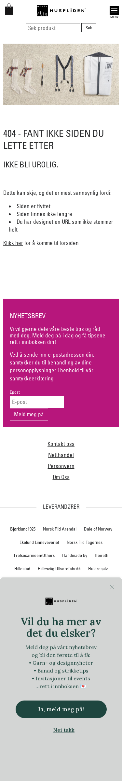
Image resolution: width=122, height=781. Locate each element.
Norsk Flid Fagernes (84, 542)
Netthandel (61, 454)
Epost (15, 392)
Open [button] (114, 10)
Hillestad (22, 569)
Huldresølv (98, 569)
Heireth (101, 555)
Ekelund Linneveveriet (39, 542)
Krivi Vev (84, 595)
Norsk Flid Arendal (59, 529)
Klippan (62, 595)
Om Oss (61, 477)
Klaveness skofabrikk (28, 595)
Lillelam (106, 595)
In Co (31, 582)
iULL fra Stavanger (79, 582)
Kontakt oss (61, 443)
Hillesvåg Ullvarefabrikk (59, 569)
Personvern (61, 465)
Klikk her (13, 242)
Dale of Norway (98, 529)
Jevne (48, 582)
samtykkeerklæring (32, 378)
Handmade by (74, 555)
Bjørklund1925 (22, 529)
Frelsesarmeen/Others (34, 555)
